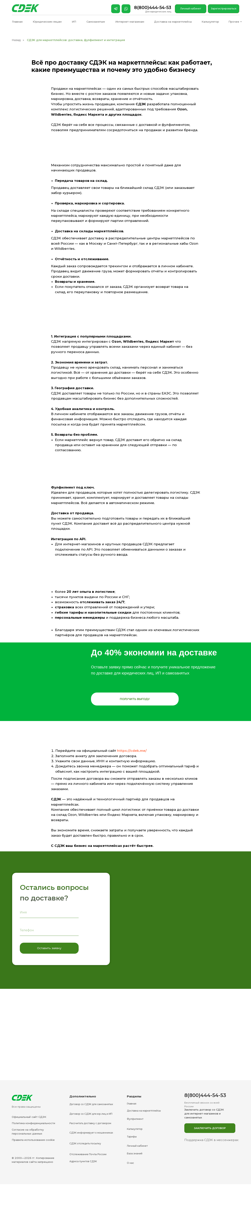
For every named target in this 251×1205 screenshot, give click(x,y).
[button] (135, 699)
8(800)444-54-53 (152, 7)
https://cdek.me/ (132, 751)
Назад (16, 40)
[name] (49, 912)
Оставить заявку (49, 948)
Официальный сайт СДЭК (29, 1116)
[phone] (49, 930)
